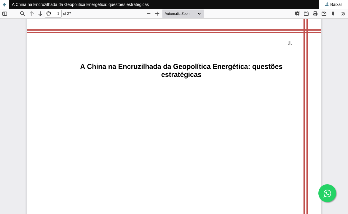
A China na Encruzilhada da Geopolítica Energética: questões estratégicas (80, 4)
